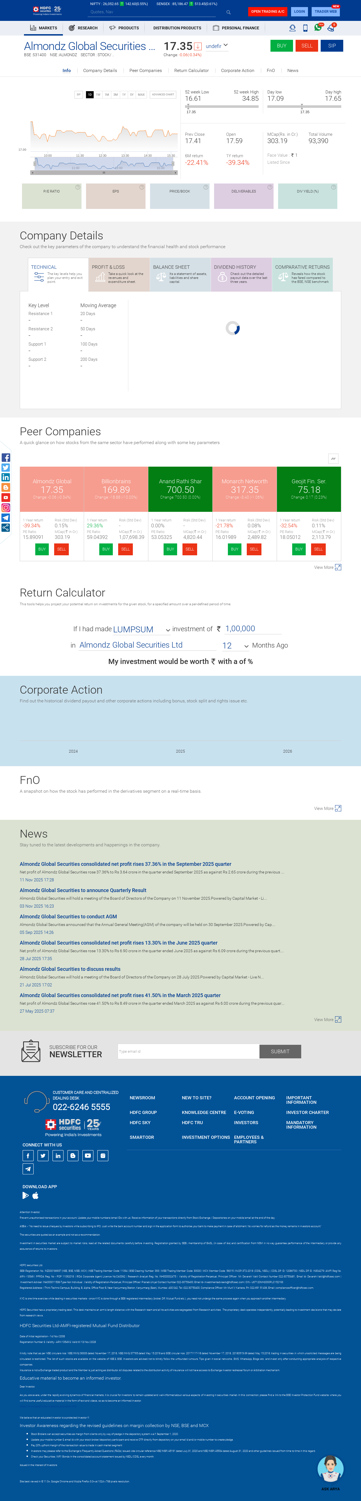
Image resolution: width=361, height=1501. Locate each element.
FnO (271, 70)
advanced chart (163, 94)
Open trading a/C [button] (267, 11)
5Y (132, 95)
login (299, 11)
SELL (61, 549)
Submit (280, 1051)
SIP (332, 46)
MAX (141, 95)
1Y (124, 95)
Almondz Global (52, 481)
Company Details (100, 70)
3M (115, 95)
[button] (217, 46)
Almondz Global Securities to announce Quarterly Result (83, 890)
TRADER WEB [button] (326, 11)
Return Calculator (191, 70)
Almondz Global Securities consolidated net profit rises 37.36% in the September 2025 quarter (125, 864)
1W (98, 95)
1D (90, 95)
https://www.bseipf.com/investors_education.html (48, 1406)
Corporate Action (237, 70)
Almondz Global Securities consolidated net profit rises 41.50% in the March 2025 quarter (120, 995)
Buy (282, 46)
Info (67, 70)
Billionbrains (116, 481)
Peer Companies (145, 70)
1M (107, 95)
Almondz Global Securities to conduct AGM (68, 916)
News (292, 70)
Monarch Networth (245, 481)
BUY (42, 549)
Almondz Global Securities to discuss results (70, 969)
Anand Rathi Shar (180, 481)
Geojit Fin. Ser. (309, 481)
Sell (306, 46)
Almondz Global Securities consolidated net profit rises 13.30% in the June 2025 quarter (118, 943)
